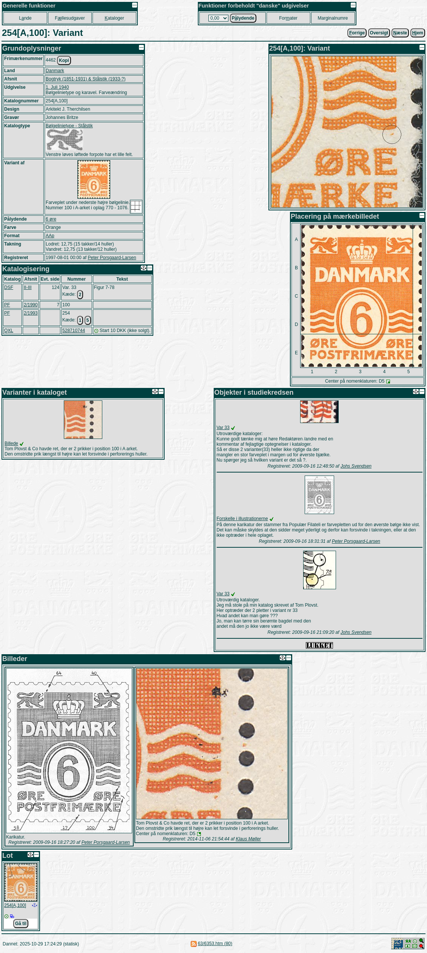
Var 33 (223, 427)
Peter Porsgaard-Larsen (112, 257)
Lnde (25, 18)
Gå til (20, 923)
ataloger (114, 18)
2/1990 (31, 304)
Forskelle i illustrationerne (242, 518)
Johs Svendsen (356, 466)
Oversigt (379, 33)
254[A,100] (15, 905)
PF (7, 304)
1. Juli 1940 (57, 87)
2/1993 (31, 313)
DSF (8, 287)
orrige (357, 33)
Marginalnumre (333, 18)
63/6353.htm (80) (215, 943)
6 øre (51, 219)
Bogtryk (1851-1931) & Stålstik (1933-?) (85, 79)
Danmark (55, 70)
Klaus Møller (248, 839)
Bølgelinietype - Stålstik (69, 125)
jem (417, 33)
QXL (8, 330)
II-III (28, 287)
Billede (11, 443)
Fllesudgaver (70, 18)
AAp (50, 235)
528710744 (73, 330)
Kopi (64, 60)
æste (400, 33)
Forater (288, 18)
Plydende (243, 18)
